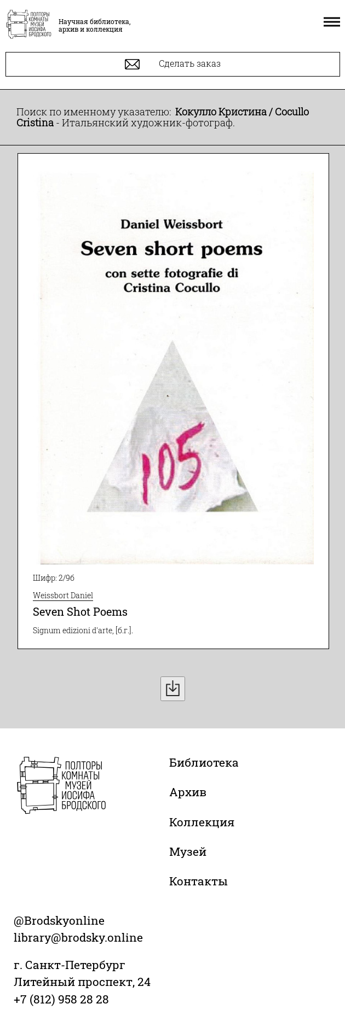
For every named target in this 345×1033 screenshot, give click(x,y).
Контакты (198, 881)
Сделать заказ (173, 64)
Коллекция (201, 822)
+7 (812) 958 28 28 (61, 999)
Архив (187, 791)
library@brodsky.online (78, 937)
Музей (187, 851)
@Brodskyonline (59, 920)
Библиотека (204, 762)
